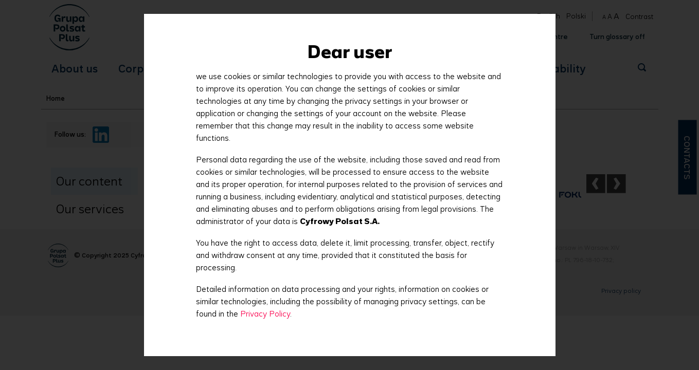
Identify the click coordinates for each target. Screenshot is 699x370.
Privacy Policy (265, 313)
